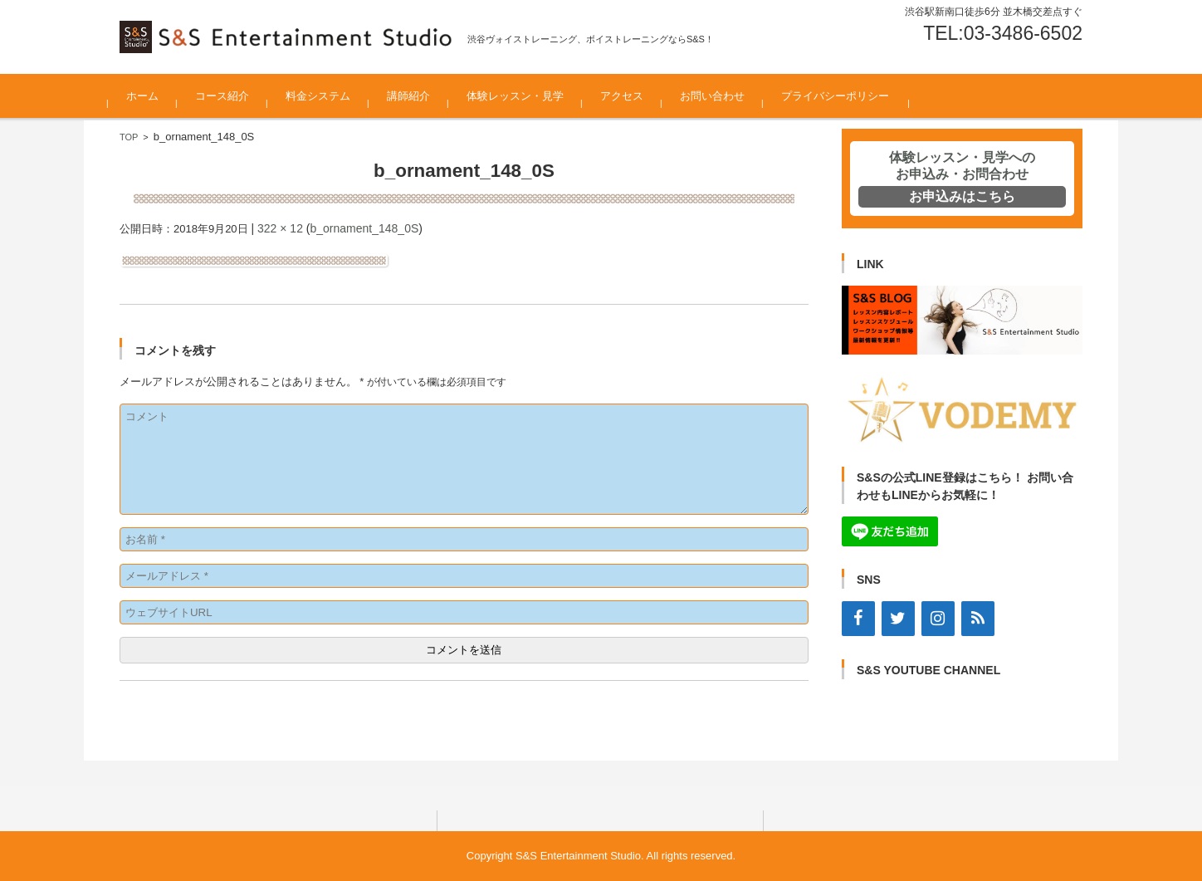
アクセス (633, 96)
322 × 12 (280, 228)
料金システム (329, 96)
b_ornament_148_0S (364, 228)
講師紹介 (420, 96)
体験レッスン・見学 (526, 96)
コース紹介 (234, 96)
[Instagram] (938, 618)
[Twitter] (898, 618)
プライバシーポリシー (847, 96)
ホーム (154, 96)
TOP (129, 137)
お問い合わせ (723, 96)
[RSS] (977, 618)
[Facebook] (858, 618)
